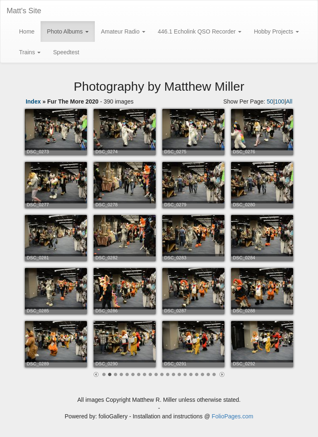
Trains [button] (30, 52)
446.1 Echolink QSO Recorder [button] (199, 31)
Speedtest (66, 52)
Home (26, 31)
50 (270, 101)
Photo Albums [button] (67, 31)
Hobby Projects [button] (276, 31)
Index (33, 101)
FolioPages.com (232, 416)
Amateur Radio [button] (123, 31)
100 (279, 101)
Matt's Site (24, 11)
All (289, 101)
